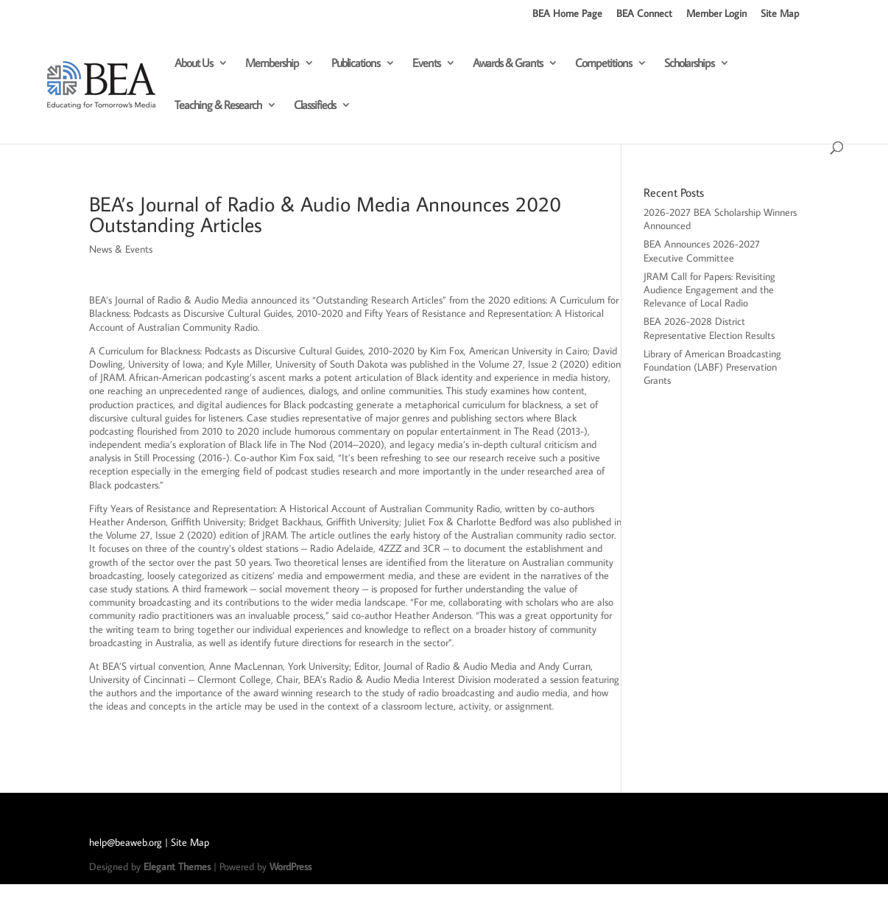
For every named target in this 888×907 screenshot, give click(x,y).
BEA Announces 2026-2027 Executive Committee (702, 250)
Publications (355, 63)
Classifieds (315, 105)
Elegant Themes (177, 866)
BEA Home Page (567, 14)
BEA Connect (644, 14)
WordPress (290, 866)
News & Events (120, 249)
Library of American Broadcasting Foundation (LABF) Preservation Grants (712, 367)
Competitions (603, 63)
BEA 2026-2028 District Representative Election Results (709, 328)
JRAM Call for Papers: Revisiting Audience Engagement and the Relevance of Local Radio (709, 289)
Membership (272, 63)
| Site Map (187, 842)
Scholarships (689, 63)
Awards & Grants (508, 63)
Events (426, 63)
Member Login (716, 14)
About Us (194, 63)
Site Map (780, 14)
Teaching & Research (218, 105)
